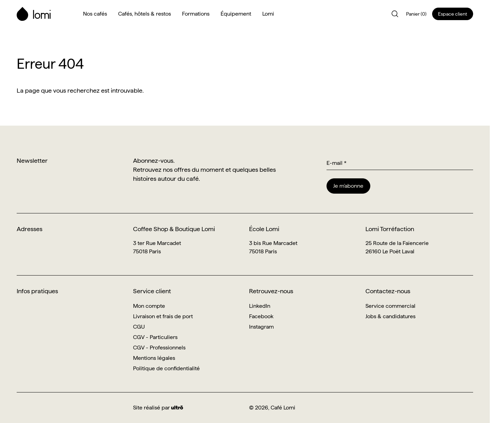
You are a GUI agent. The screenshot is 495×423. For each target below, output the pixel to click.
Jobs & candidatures (390, 316)
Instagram (261, 327)
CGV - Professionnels (159, 347)
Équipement (236, 14)
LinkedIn (259, 306)
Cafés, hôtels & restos (144, 14)
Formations (195, 14)
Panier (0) (416, 14)
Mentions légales (154, 358)
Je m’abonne (348, 186)
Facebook (261, 316)
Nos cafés (95, 14)
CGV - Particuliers (155, 337)
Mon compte (149, 306)
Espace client (452, 14)
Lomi (268, 14)
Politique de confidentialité (166, 368)
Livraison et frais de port (163, 316)
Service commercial (390, 306)
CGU (139, 327)
